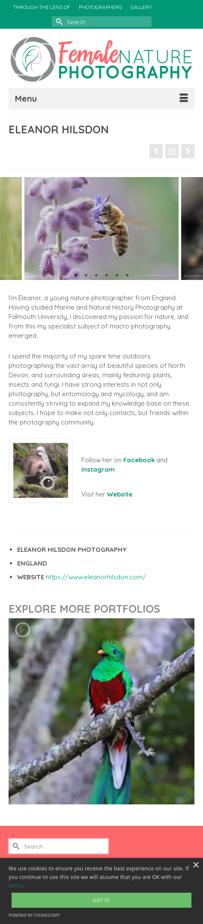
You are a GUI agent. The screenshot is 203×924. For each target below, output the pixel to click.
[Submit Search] (58, 21)
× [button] (195, 865)
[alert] (101, 891)
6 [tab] (127, 275)
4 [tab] (106, 275)
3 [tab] (96, 275)
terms (16, 885)
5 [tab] (117, 275)
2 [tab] (86, 275)
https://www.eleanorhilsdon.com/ (96, 577)
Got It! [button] (101, 900)
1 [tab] (76, 275)
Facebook (139, 460)
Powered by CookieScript (34, 915)
